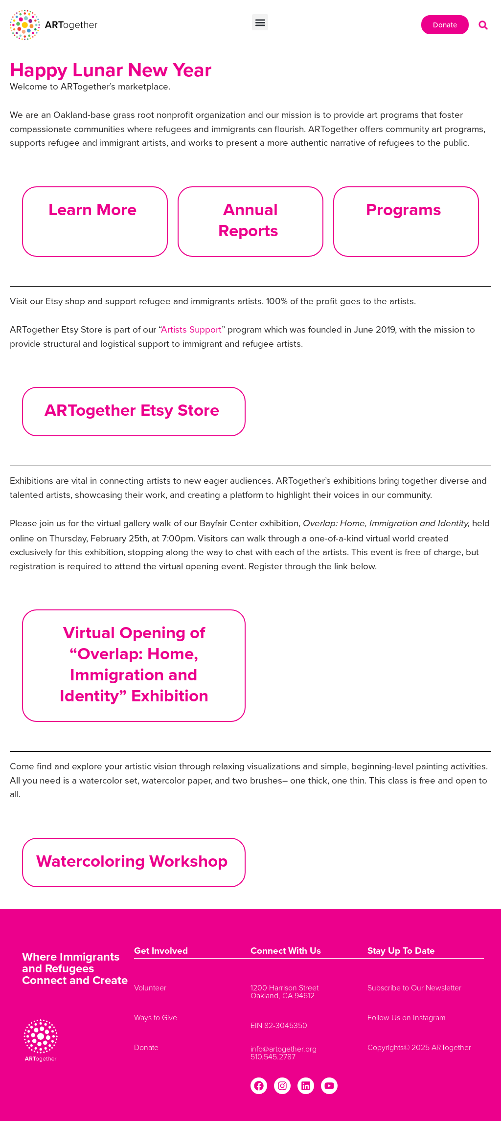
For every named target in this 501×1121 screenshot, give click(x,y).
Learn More (94, 209)
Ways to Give (155, 1017)
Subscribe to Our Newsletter (414, 987)
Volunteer (150, 987)
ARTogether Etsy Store (134, 409)
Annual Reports (250, 220)
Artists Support (191, 329)
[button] (260, 22)
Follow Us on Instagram (406, 1017)
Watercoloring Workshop (134, 860)
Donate (146, 1047)
